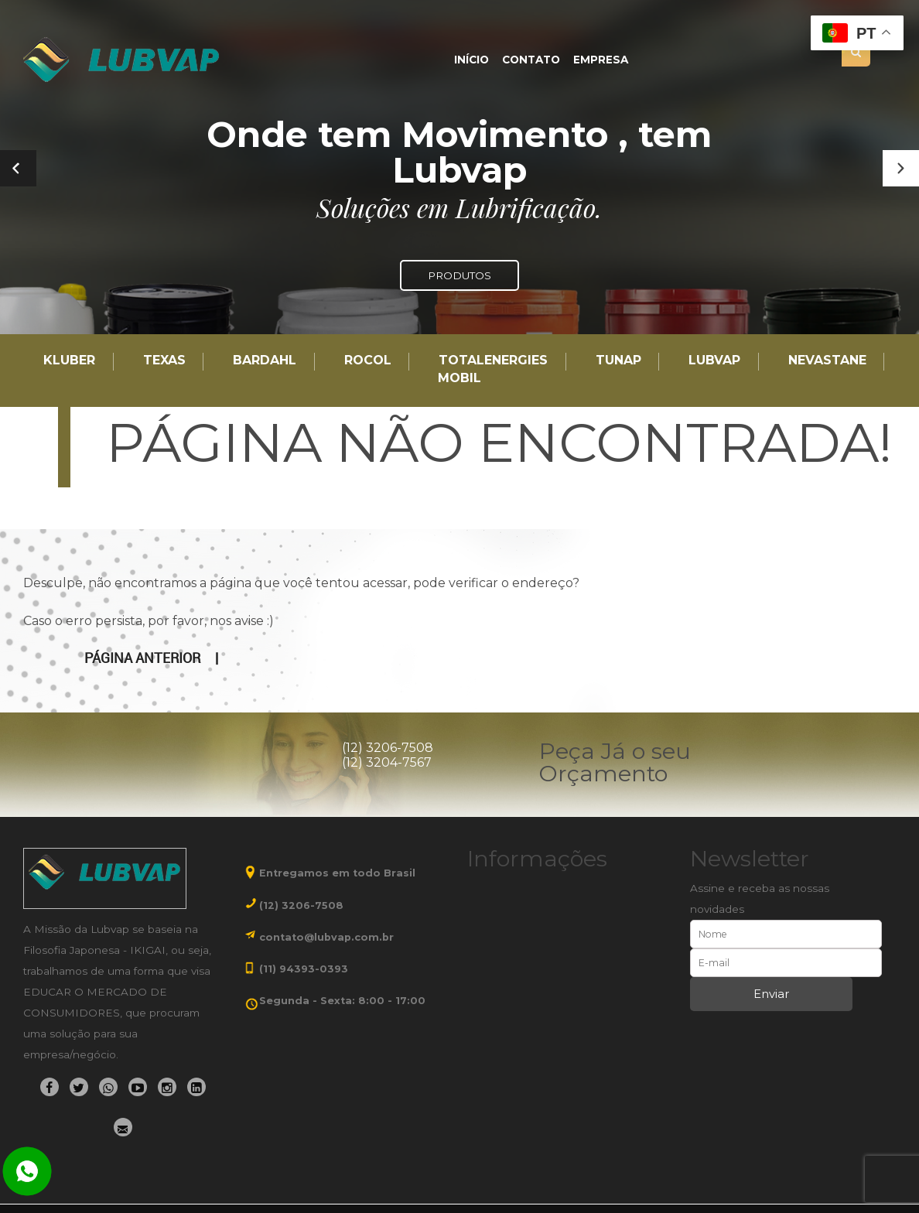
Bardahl (264, 360)
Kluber (69, 360)
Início (471, 60)
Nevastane (827, 360)
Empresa (600, 60)
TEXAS (164, 360)
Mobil (459, 378)
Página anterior (142, 658)
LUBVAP (714, 360)
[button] (901, 168)
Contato (531, 60)
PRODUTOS (459, 275)
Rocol (367, 360)
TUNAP (618, 360)
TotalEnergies (493, 360)
